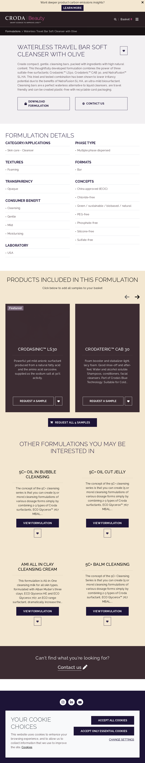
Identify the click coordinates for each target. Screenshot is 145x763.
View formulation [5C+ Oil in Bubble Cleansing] (37, 523)
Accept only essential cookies (104, 731)
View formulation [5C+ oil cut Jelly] (107, 523)
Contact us (93, 103)
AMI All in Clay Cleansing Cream (37, 567)
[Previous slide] (127, 297)
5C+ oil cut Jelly (107, 472)
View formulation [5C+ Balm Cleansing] (107, 611)
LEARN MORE (72, 8)
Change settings (121, 739)
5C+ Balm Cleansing (107, 564)
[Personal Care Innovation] (25, 18)
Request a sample (33, 401)
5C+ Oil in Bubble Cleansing (37, 474)
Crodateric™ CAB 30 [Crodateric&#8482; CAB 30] (107, 349)
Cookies (27, 747)
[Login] (124, 50)
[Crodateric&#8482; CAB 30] (107, 322)
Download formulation (36, 103)
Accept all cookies (112, 720)
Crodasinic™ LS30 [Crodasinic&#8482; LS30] (37, 349)
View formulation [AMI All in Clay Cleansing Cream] (37, 611)
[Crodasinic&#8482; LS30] (37, 322)
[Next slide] (137, 297)
